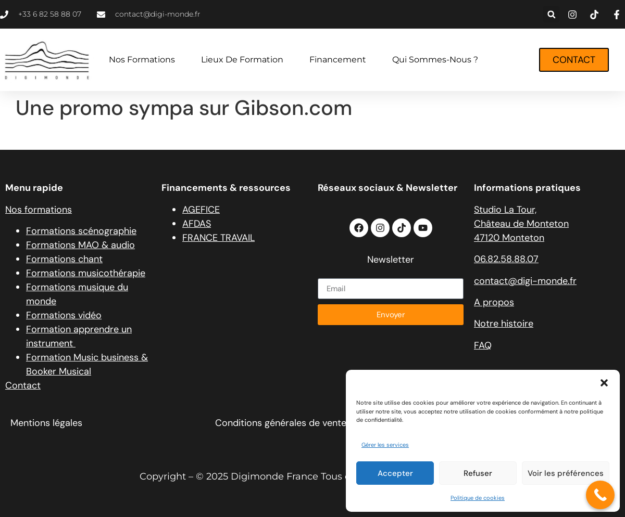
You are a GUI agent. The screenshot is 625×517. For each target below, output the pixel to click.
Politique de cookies (478, 497)
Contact (23, 385)
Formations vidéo (64, 315)
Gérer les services (385, 444)
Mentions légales (46, 423)
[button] (604, 383)
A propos (494, 302)
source (30, 135)
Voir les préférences (566, 473)
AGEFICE (201, 209)
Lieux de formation (242, 59)
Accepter (395, 473)
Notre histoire (503, 323)
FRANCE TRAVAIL (218, 237)
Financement (337, 59)
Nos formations (142, 59)
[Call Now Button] (600, 495)
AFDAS (196, 223)
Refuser (478, 473)
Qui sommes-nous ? (435, 59)
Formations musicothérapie (85, 273)
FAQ (483, 345)
